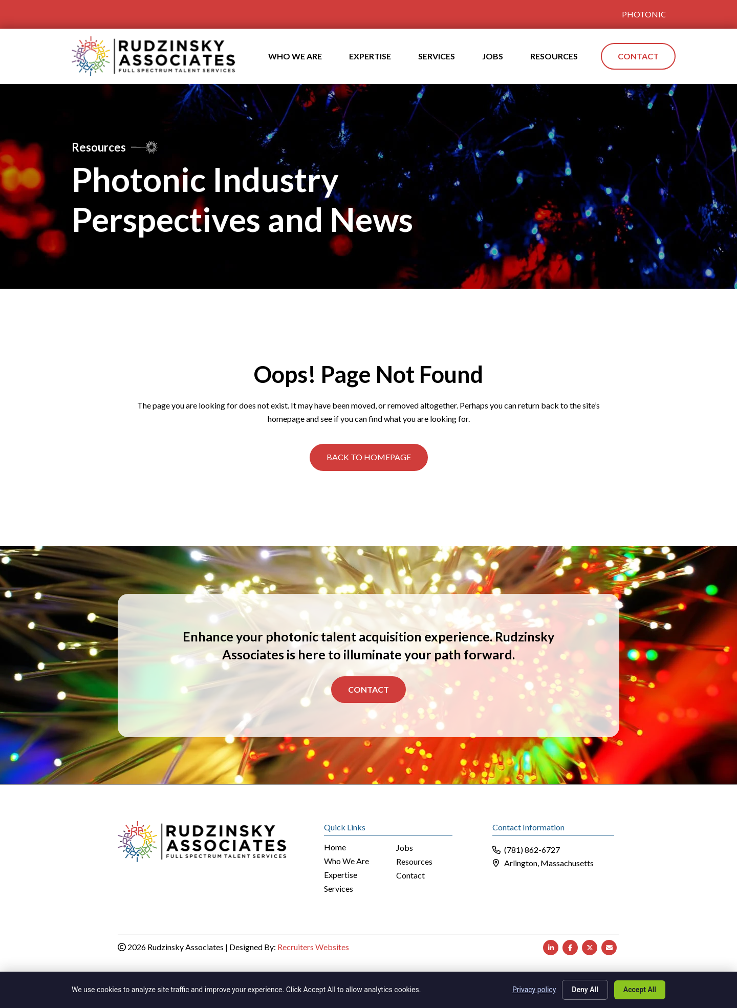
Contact (368, 689)
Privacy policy (534, 989)
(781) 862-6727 (532, 849)
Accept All (639, 989)
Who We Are (346, 861)
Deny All (585, 989)
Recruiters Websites (313, 947)
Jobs (404, 848)
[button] (369, 457)
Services (338, 889)
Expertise (340, 875)
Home (335, 847)
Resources (414, 861)
